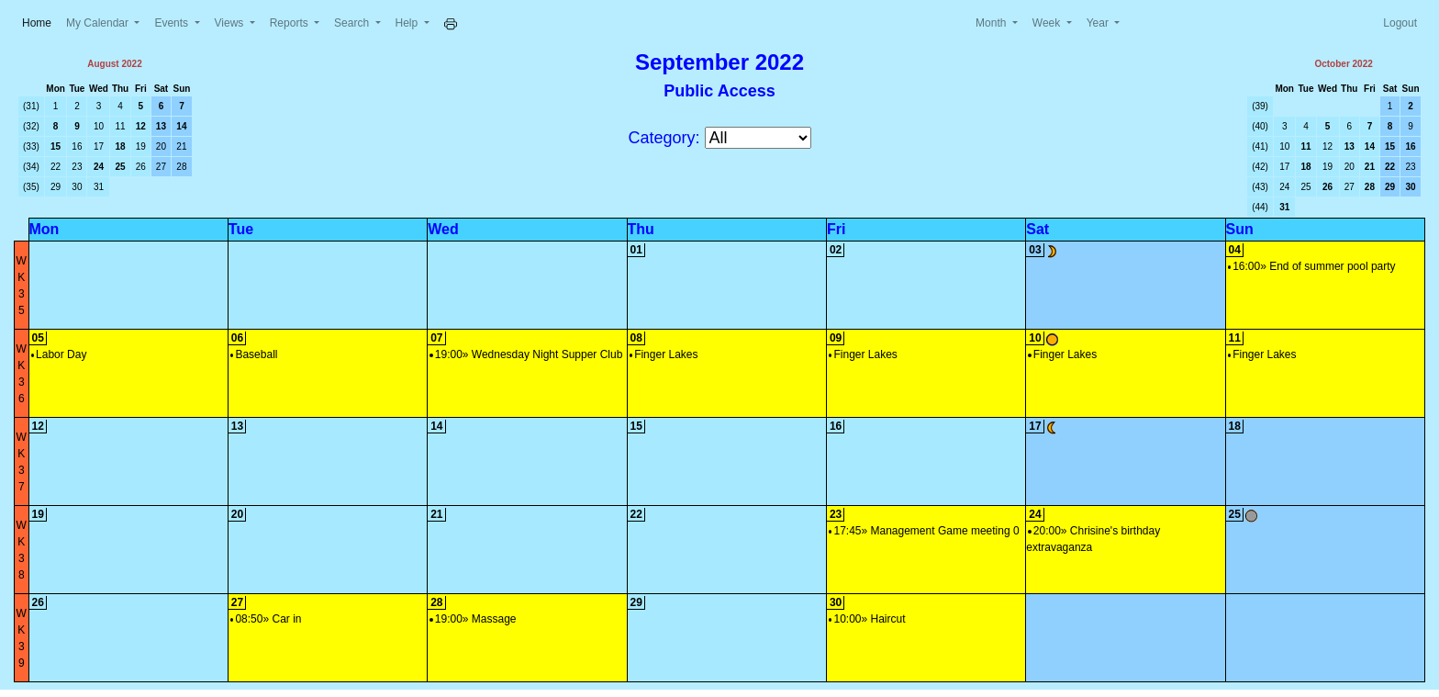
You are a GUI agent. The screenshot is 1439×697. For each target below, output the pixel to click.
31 (99, 187)
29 (55, 187)
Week (1048, 23)
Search (353, 23)
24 (99, 167)
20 (161, 146)
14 (181, 126)
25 (121, 167)
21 (181, 146)
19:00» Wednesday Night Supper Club (525, 354)
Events (172, 23)
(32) (31, 126)
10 (99, 126)
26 (141, 167)
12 (141, 126)
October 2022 (1343, 64)
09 (836, 338)
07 (436, 338)
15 (55, 146)
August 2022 (114, 64)
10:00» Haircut (867, 619)
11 (121, 126)
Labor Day (59, 354)
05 (38, 338)
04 (1235, 249)
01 (636, 249)
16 (77, 146)
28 (181, 167)
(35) (31, 187)
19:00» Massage (472, 619)
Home (40, 21)
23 (77, 167)
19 (141, 146)
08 (636, 338)
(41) (1260, 146)
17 (99, 146)
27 (161, 167)
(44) (1260, 207)
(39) (1260, 106)
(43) (1260, 187)
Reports (290, 23)
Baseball (254, 354)
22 (55, 167)
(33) (31, 146)
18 (121, 146)
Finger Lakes (664, 354)
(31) (31, 106)
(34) (31, 167)
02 (836, 249)
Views (231, 23)
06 (237, 338)
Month (993, 23)
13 (161, 126)
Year (1099, 23)
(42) (1260, 167)
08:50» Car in (266, 619)
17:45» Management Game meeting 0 (924, 530)
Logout (1400, 23)
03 (1035, 249)
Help (408, 23)
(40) (1260, 126)
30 (77, 187)
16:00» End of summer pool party (1312, 266)
